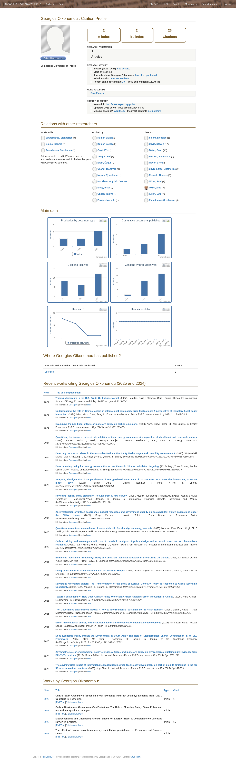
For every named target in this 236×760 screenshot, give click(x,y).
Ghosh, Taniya (105, 194)
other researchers (119, 78)
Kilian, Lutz (155, 194)
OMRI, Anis (155, 187)
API (166, 4)
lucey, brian (103, 187)
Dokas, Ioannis (54, 144)
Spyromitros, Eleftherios (59, 137)
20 (123, 81)
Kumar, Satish (105, 137)
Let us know (154, 111)
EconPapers (97, 93)
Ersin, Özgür (104, 162)
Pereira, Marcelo (106, 200)
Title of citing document (70, 392)
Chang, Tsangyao (106, 169)
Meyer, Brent (156, 162)
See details (123, 68)
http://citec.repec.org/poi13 (120, 104)
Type (168, 690)
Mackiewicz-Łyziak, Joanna (112, 181)
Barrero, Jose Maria (159, 156)
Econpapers (73, 405)
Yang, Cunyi (103, 156)
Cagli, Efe (102, 150)
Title (59, 690)
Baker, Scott (155, 150)
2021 (46, 733)
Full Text (60, 702)
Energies (49, 371)
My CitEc (154, 4)
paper (89, 405)
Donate (176, 4)
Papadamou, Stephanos (59, 150)
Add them (119, 111)
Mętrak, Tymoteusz (107, 175)
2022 (46, 710)
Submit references (211, 4)
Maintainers (191, 4)
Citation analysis (74, 702)
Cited (177, 690)
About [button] (229, 4)
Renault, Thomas (158, 175)
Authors (50, 4)
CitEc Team (135, 757)
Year (48, 392)
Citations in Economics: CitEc (21, 4)
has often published (146, 75)
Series (62, 4)
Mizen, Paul (155, 181)
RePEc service (48, 757)
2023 (46, 699)
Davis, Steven (156, 144)
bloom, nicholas (158, 137)
